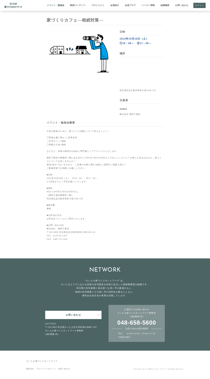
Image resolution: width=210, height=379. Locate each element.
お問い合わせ (181, 5)
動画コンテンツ (77, 5)
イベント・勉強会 (55, 5)
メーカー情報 (148, 5)
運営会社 (30, 369)
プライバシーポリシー (46, 369)
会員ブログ (130, 5)
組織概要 (165, 5)
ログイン (199, 5)
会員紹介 (114, 5)
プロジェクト (97, 5)
